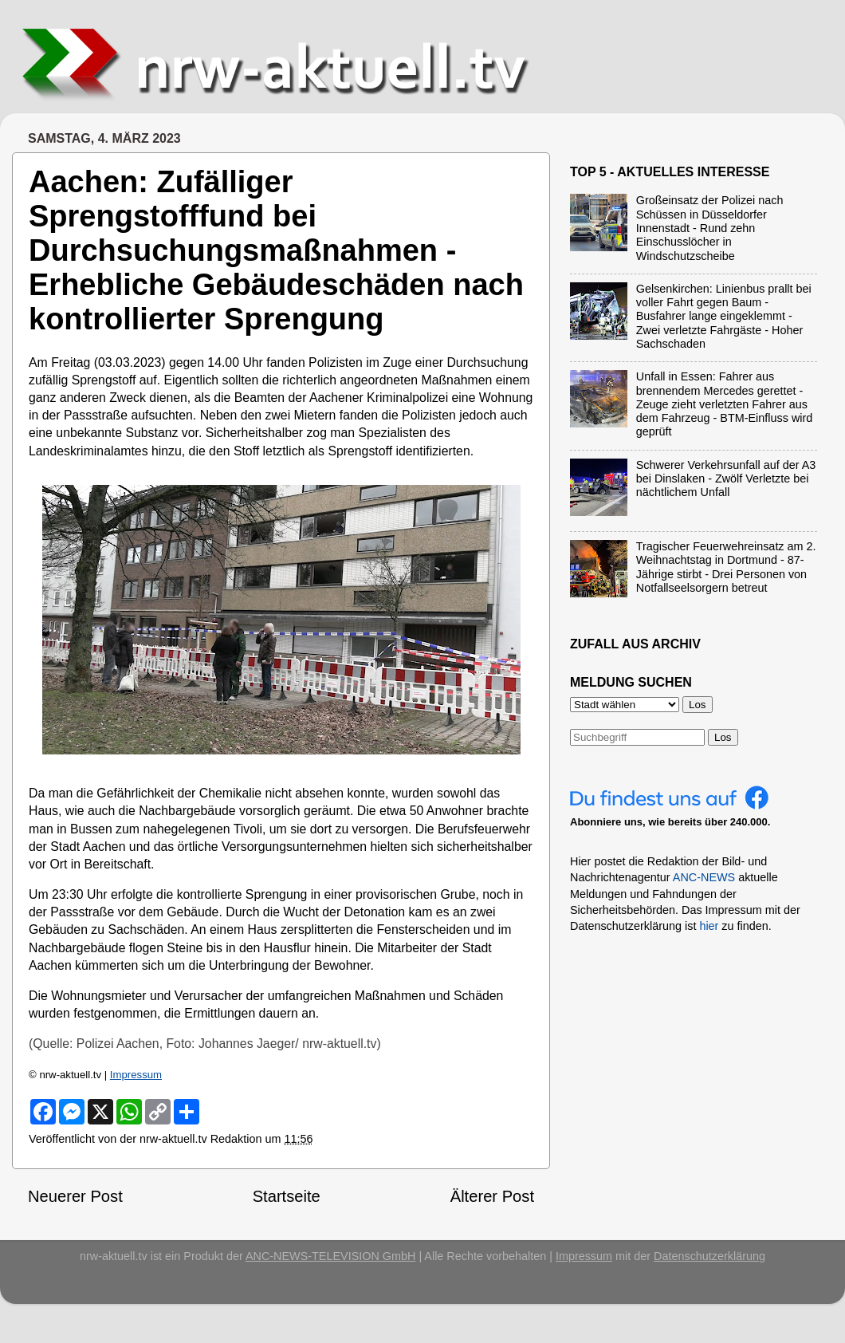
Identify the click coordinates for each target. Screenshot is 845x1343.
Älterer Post (492, 1196)
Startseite (286, 1196)
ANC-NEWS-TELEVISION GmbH (331, 1256)
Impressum (136, 1075)
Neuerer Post (75, 1196)
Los (723, 737)
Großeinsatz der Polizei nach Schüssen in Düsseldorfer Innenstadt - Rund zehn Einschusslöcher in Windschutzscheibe (710, 228)
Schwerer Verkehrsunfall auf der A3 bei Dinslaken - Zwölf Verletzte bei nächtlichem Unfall (726, 479)
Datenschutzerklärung (709, 1256)
